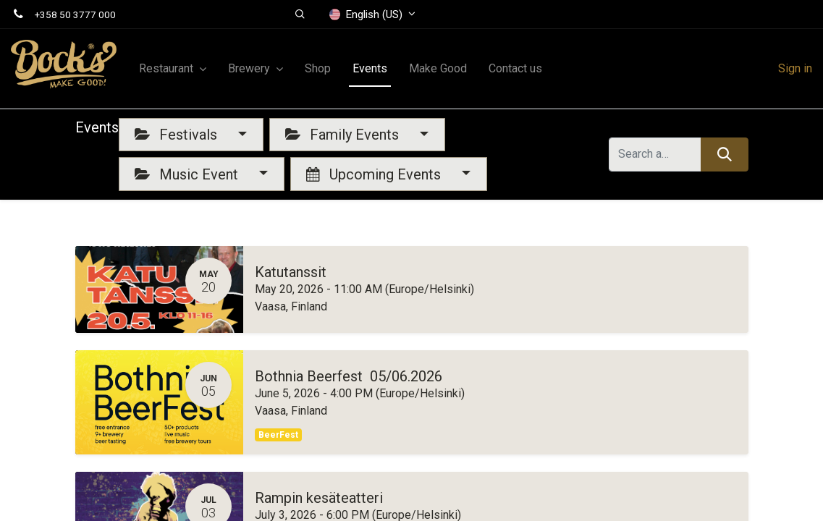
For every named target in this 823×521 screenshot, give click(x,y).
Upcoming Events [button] (375, 174)
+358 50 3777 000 (75, 14)
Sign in (795, 68)
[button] (300, 14)
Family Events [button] (343, 134)
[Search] (724, 154)
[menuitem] (317, 69)
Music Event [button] (188, 174)
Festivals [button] (178, 134)
